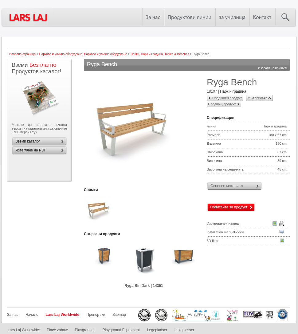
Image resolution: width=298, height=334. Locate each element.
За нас (12, 314)
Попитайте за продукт (229, 207)
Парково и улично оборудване (60, 54)
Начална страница (22, 54)
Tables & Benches (176, 54)
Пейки (135, 54)
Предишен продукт (227, 98)
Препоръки (95, 314)
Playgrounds (85, 330)
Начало (31, 314)
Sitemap (119, 314)
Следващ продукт (222, 104)
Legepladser (157, 330)
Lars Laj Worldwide (62, 314)
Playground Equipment (121, 330)
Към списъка (257, 98)
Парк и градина (152, 54)
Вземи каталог (27, 141)
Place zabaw (57, 330)
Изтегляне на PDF (30, 150)
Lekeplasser (184, 330)
